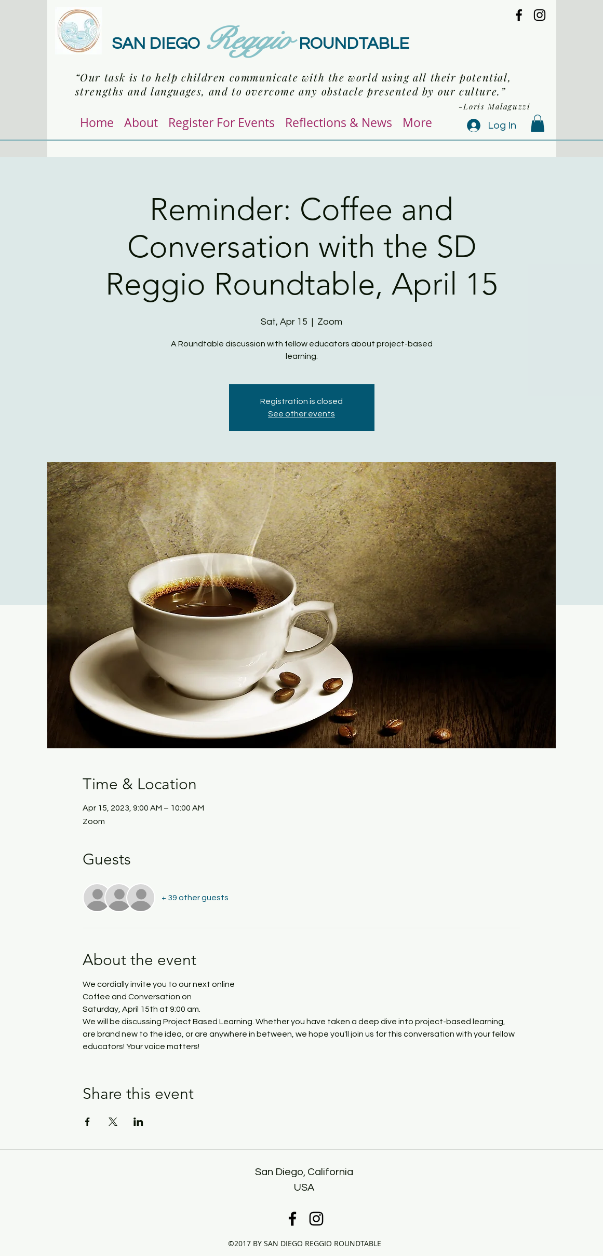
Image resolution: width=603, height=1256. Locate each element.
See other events (301, 414)
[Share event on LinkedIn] (138, 1122)
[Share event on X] (113, 1122)
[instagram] (539, 15)
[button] (537, 123)
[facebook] (519, 15)
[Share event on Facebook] (87, 1122)
